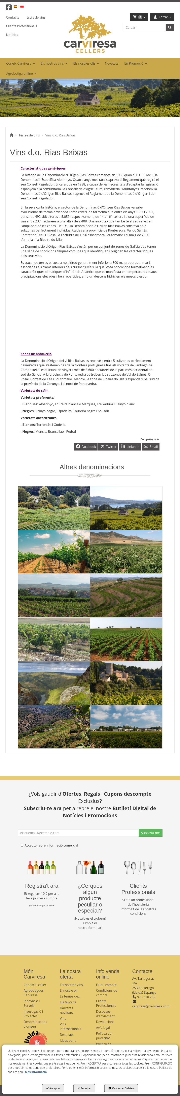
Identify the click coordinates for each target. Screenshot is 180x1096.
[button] (9, 8)
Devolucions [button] (105, 1022)
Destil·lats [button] (67, 1034)
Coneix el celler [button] (35, 985)
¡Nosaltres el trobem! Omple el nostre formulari (90, 923)
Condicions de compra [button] (106, 992)
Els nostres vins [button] (71, 985)
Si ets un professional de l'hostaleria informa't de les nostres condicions (138, 907)
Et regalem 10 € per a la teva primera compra (41, 895)
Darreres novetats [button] (66, 1010)
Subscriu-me (150, 833)
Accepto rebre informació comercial (49, 845)
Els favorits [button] (68, 1002)
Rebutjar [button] (84, 1088)
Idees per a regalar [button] (68, 1042)
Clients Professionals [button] (106, 1003)
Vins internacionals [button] (70, 1026)
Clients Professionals (138, 889)
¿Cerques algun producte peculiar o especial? (90, 898)
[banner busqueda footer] (90, 868)
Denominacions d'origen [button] (35, 1024)
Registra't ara (42, 886)
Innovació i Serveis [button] (32, 1003)
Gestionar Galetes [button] (121, 1088)
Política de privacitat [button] (104, 1035)
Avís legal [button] (103, 1027)
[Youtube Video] (54, 304)
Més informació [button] (36, 1072)
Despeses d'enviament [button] (105, 1013)
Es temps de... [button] (70, 996)
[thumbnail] (54, 508)
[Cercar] (170, 27)
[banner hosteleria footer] (138, 868)
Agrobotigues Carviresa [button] (34, 992)
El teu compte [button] (106, 985)
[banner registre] (42, 868)
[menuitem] (18, 6)
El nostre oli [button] (68, 990)
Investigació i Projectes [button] (33, 1013)
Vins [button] (63, 1018)
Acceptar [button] (53, 1088)
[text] (144, 27)
